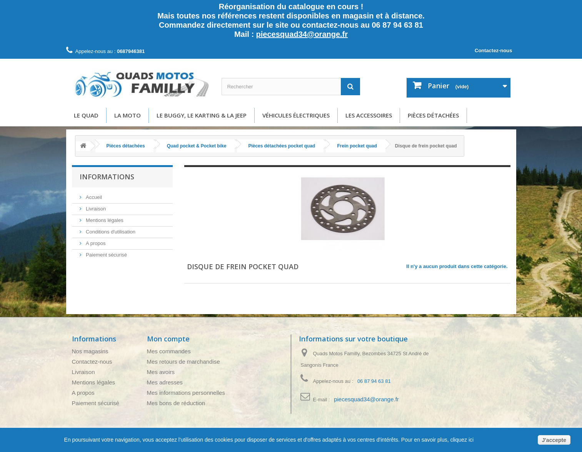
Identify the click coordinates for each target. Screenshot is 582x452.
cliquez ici (461, 440)
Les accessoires (368, 115)
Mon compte (168, 338)
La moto (127, 115)
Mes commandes (169, 351)
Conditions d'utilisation (110, 232)
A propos (95, 243)
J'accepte (554, 440)
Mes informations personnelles (186, 392)
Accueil (93, 197)
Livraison (95, 209)
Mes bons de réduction (176, 403)
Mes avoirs (161, 372)
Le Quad (86, 115)
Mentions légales (104, 220)
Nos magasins (90, 351)
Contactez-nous (493, 50)
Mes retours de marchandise (183, 361)
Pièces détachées (433, 115)
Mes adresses (165, 382)
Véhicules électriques (296, 115)
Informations (107, 176)
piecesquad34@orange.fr (302, 34)
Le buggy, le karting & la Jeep (202, 115)
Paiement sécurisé (106, 255)
